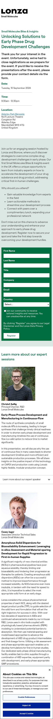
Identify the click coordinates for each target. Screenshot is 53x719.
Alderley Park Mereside (12, 114)
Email (6, 289)
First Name (9, 251)
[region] (26, 692)
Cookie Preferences (26, 697)
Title (6, 270)
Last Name (9, 260)
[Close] (49, 670)
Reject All (26, 705)
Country (8, 299)
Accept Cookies (26, 713)
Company (9, 280)
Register (11, 335)
